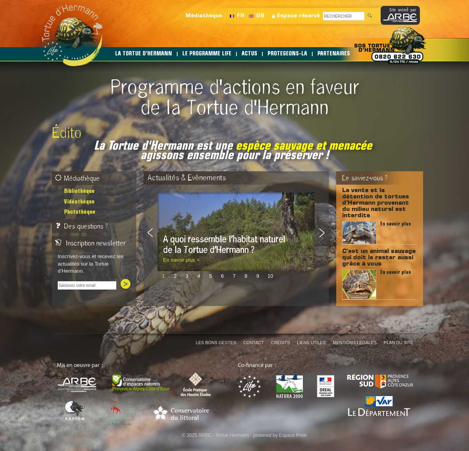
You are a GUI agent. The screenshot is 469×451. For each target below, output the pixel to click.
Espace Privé (293, 435)
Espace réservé (298, 15)
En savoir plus (395, 224)
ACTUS (249, 54)
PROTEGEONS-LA (287, 54)
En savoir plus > (181, 260)
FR (240, 15)
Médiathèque (203, 15)
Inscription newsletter (90, 243)
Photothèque (79, 212)
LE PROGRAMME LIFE (206, 54)
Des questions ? (81, 226)
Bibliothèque (79, 191)
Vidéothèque (79, 202)
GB (260, 15)
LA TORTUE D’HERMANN (143, 54)
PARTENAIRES (333, 54)
